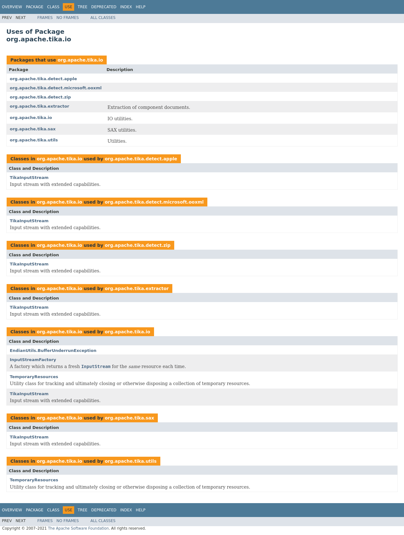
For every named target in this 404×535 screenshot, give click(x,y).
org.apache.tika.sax (33, 129)
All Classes (103, 17)
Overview (12, 7)
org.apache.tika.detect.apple (43, 78)
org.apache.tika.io (80, 59)
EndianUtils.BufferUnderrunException (53, 350)
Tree (82, 7)
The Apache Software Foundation (78, 528)
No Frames (67, 17)
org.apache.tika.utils (34, 140)
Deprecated (103, 7)
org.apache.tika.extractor (39, 106)
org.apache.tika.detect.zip (40, 97)
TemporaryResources (34, 376)
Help (141, 7)
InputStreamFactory (33, 359)
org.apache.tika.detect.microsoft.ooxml (56, 88)
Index (126, 7)
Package (34, 7)
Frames (45, 17)
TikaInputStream (29, 177)
